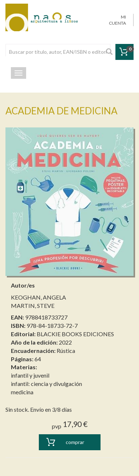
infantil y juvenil (30, 375)
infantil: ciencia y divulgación (46, 383)
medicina (22, 391)
